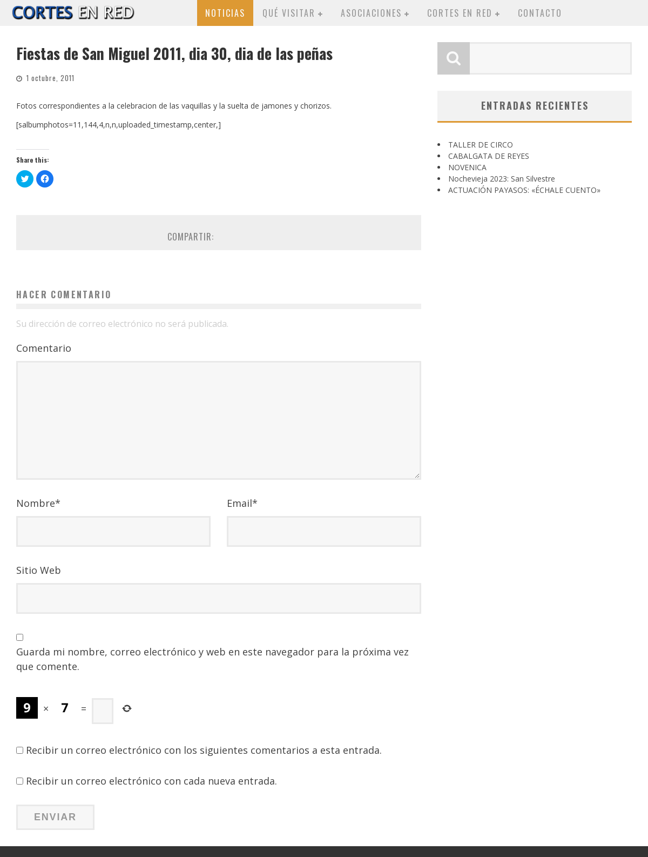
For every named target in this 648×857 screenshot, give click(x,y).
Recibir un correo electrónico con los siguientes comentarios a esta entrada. (204, 750)
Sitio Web (38, 570)
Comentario (43, 348)
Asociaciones (371, 12)
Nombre (38, 503)
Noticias (225, 12)
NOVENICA (467, 167)
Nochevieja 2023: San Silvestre (501, 178)
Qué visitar (288, 12)
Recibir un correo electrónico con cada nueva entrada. (151, 780)
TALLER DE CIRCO (480, 144)
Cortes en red (459, 12)
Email (242, 503)
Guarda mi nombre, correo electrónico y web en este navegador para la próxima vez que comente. (212, 659)
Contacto (540, 12)
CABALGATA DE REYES (488, 156)
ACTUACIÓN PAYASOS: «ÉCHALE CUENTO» (524, 190)
